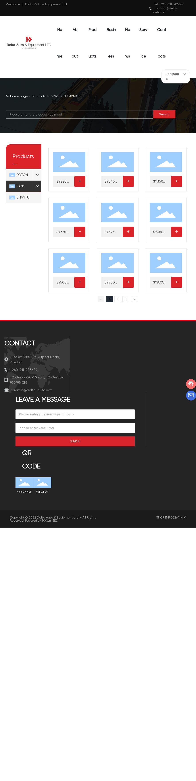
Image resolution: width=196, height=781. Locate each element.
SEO (55, 520)
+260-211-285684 (171, 4)
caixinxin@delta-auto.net (31, 390)
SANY (55, 96)
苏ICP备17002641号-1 (171, 517)
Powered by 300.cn (38, 520)
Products (39, 96)
